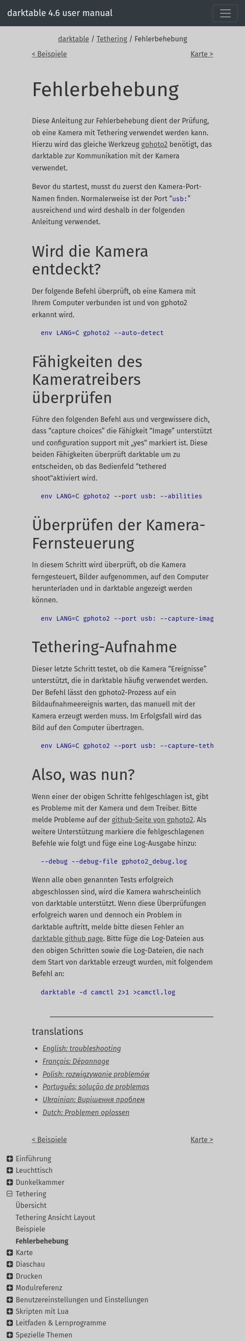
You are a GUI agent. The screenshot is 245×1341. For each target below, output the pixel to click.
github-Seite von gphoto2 (152, 820)
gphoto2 (154, 144)
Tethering (112, 39)
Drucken (29, 1276)
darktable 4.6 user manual (60, 13)
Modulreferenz (39, 1288)
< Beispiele (49, 54)
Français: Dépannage (76, 1061)
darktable (73, 39)
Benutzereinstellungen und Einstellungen (82, 1300)
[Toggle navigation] (225, 13)
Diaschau (30, 1264)
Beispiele (30, 1229)
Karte (24, 1252)
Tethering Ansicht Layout (55, 1217)
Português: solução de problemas (96, 1086)
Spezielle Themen (44, 1335)
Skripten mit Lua (42, 1311)
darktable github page (67, 938)
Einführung (33, 1159)
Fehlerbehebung (42, 1241)
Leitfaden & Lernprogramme (61, 1323)
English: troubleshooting (82, 1048)
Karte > (202, 54)
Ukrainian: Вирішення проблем (94, 1099)
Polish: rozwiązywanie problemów (96, 1074)
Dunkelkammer (40, 1182)
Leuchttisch (34, 1170)
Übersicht (31, 1205)
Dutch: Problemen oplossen (86, 1112)
